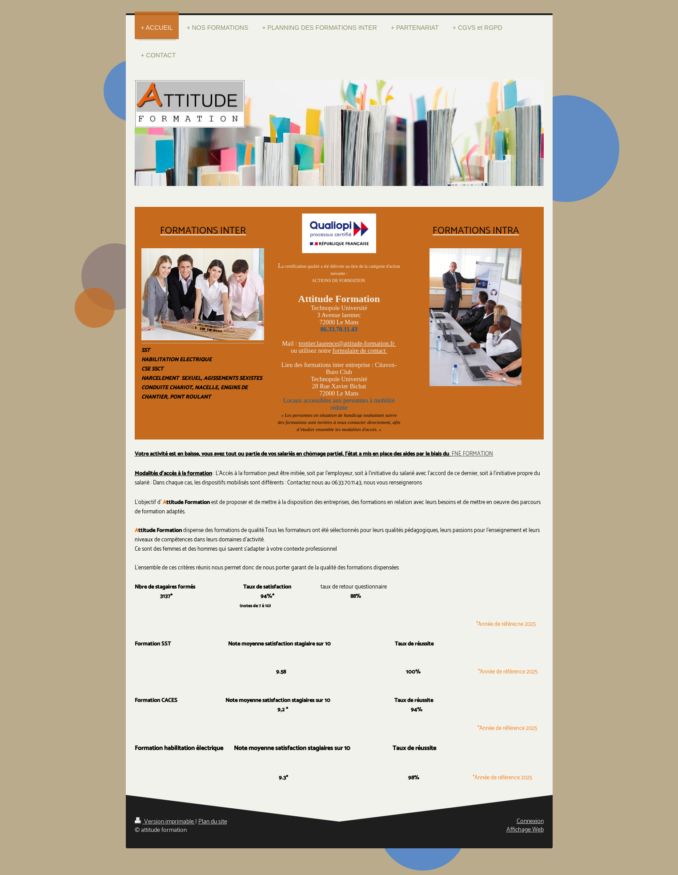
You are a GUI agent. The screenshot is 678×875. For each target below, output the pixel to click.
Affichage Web (525, 830)
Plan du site (212, 822)
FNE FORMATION (472, 454)
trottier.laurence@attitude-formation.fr (347, 343)
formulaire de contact (360, 350)
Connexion (530, 821)
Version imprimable (165, 822)
